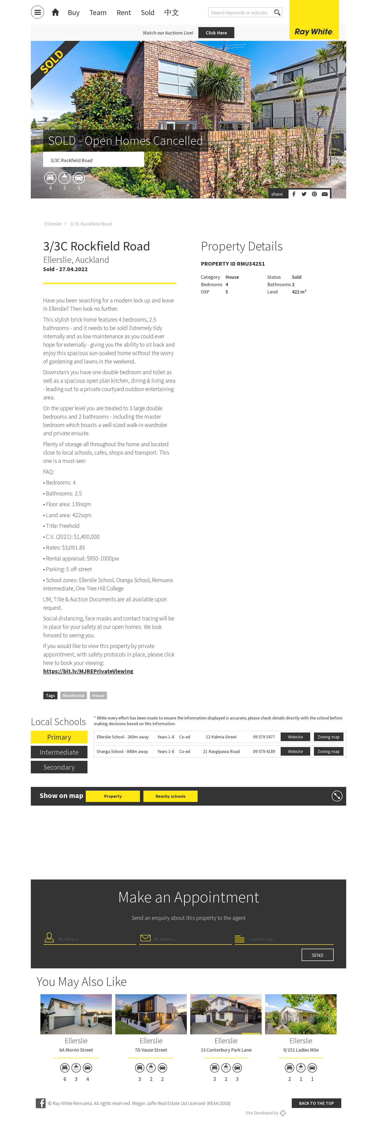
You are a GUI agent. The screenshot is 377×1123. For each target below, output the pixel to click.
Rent (124, 12)
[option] (188, 148)
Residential (74, 695)
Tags (50, 695)
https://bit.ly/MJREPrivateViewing (88, 671)
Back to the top (316, 1103)
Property (113, 796)
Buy (74, 12)
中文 (171, 12)
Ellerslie (53, 224)
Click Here (216, 33)
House (98, 695)
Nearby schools (171, 796)
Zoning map (329, 737)
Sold (147, 12)
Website (295, 737)
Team (98, 12)
